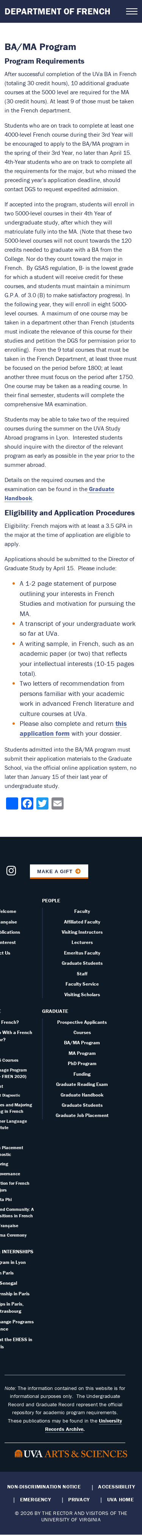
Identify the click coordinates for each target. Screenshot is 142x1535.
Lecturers (82, 942)
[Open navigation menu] (131, 11)
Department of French (58, 11)
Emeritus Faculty (82, 953)
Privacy (78, 1499)
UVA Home (120, 1499)
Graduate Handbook (82, 1095)
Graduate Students (82, 963)
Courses (82, 1032)
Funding (82, 1074)
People (51, 900)
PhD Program (82, 1063)
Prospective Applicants (82, 1022)
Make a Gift (55, 871)
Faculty (82, 911)
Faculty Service (82, 984)
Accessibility (116, 1487)
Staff (82, 973)
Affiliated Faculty (82, 922)
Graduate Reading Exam (82, 1084)
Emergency (35, 1499)
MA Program (82, 1053)
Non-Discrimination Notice (44, 1487)
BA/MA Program (82, 1042)
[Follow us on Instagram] (11, 872)
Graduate (55, 1011)
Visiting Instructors (82, 932)
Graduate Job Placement (82, 1115)
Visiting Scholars (82, 994)
